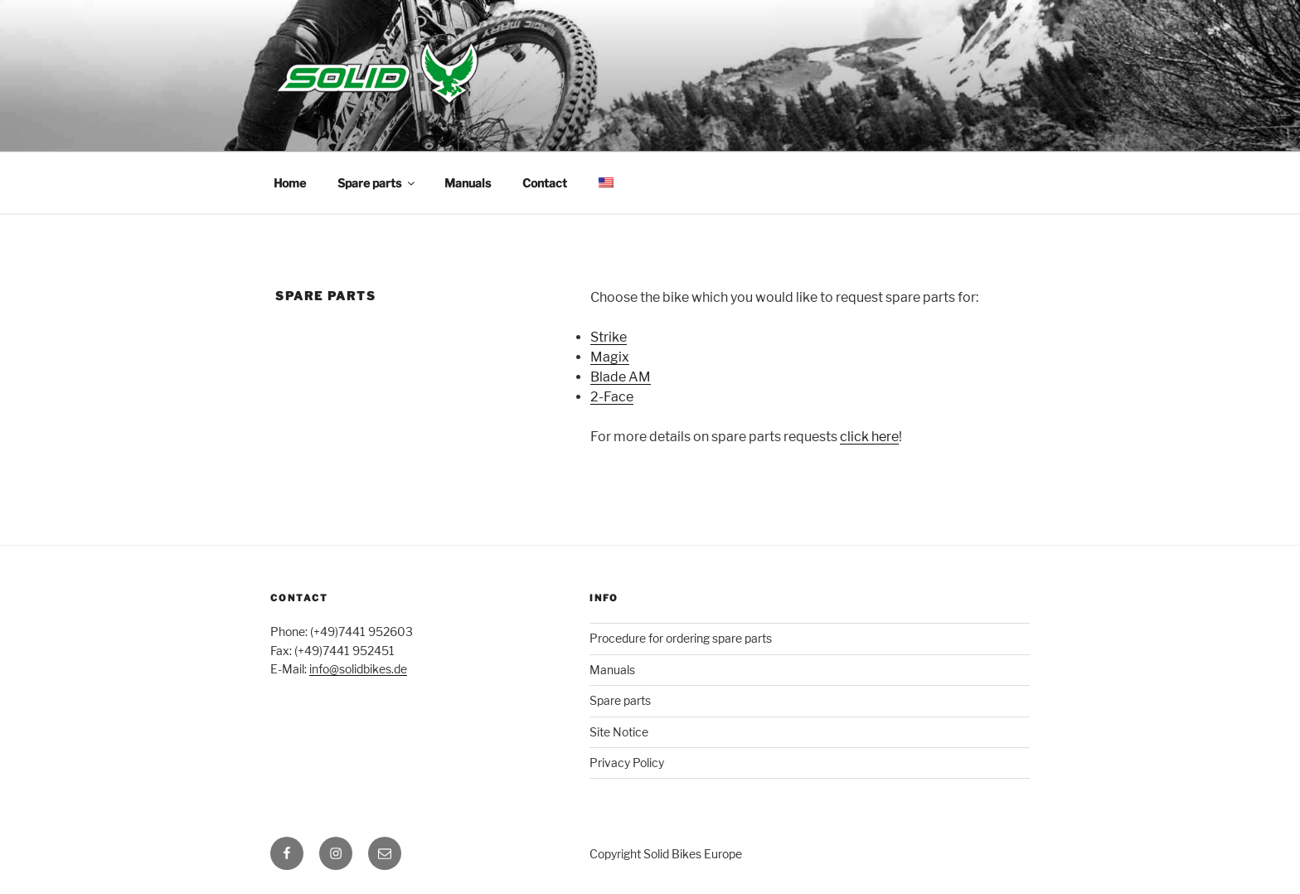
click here (869, 437)
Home (290, 183)
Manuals (467, 183)
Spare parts (377, 183)
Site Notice (618, 732)
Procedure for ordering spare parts (680, 638)
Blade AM (620, 377)
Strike (608, 337)
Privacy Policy (626, 763)
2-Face (611, 397)
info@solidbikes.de (358, 669)
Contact (544, 183)
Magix (609, 357)
